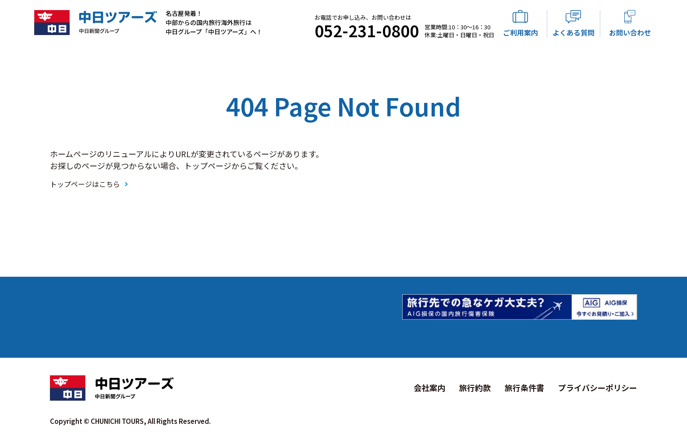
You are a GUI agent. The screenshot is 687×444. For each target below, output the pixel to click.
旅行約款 (475, 387)
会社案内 (429, 387)
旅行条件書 (524, 387)
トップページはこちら (85, 184)
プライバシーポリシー (597, 387)
